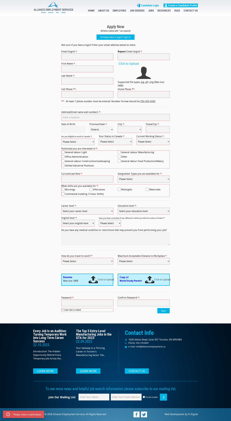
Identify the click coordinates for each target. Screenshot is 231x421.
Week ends (154, 189)
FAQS (177, 10)
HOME (91, 10)
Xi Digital (193, 414)
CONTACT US (191, 10)
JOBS (151, 10)
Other (124, 156)
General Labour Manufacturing (137, 152)
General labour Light (76, 152)
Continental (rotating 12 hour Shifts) (84, 194)
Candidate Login (148, 5)
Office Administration (76, 156)
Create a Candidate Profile (180, 5)
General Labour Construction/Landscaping (87, 161)
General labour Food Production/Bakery (142, 161)
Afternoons (99, 189)
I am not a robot (72, 310)
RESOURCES (164, 10)
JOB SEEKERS (137, 10)
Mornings (70, 189)
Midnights (126, 189)
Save (163, 310)
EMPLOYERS (119, 10)
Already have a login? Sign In (115, 37)
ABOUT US (103, 10)
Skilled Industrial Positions (79, 165)
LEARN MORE (45, 371)
